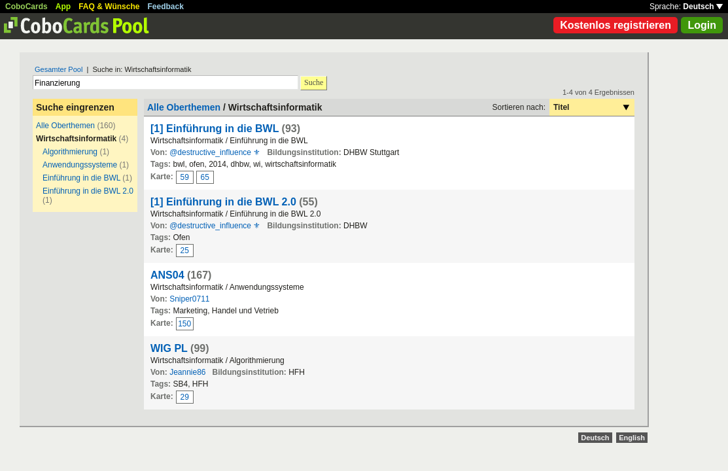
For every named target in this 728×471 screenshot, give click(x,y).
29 (185, 397)
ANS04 (167, 275)
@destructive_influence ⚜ (214, 152)
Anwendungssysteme (80, 164)
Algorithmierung (70, 151)
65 (205, 177)
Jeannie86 (187, 372)
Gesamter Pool (58, 69)
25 (185, 250)
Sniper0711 (189, 299)
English (632, 438)
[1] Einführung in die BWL (214, 128)
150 (184, 323)
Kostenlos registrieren (615, 25)
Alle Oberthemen (65, 125)
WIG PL (169, 348)
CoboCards (26, 6)
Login (701, 25)
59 (185, 177)
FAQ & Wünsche (108, 6)
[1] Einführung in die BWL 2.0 (223, 201)
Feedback (166, 6)
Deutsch (703, 6)
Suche (313, 82)
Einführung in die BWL (81, 178)
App (63, 6)
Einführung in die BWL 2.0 (88, 191)
